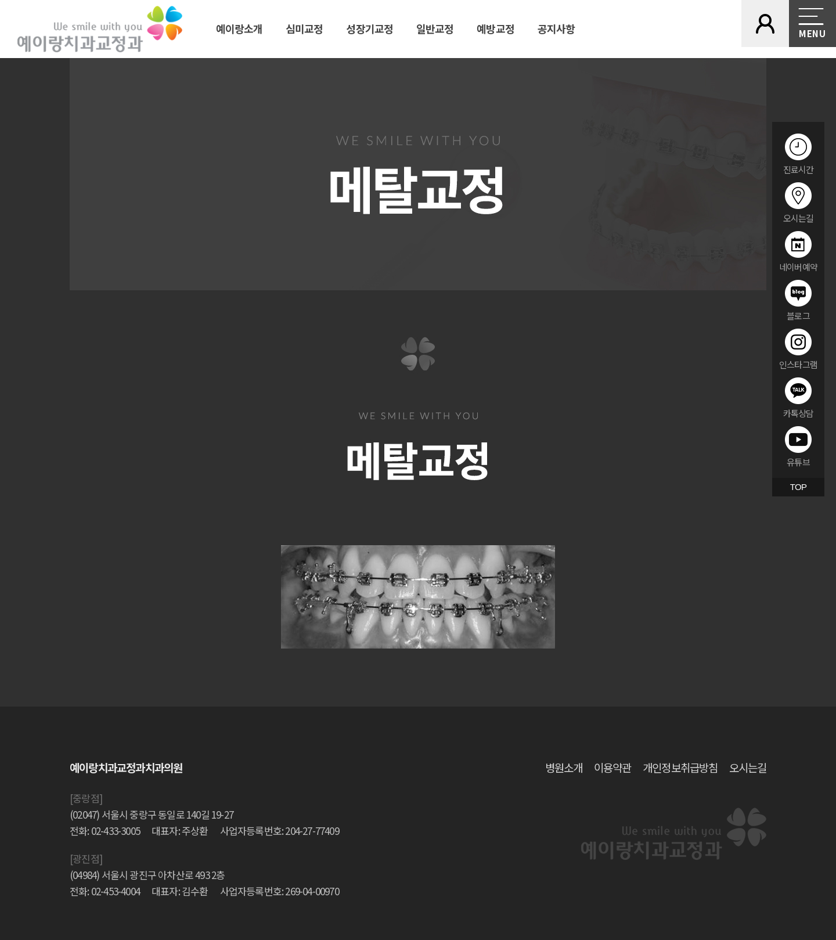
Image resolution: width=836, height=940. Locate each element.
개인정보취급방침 (680, 767)
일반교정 (434, 28)
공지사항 (556, 28)
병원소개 (563, 767)
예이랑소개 (239, 28)
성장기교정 (369, 28)
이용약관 (612, 767)
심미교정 (304, 28)
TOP (798, 487)
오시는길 (747, 767)
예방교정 (495, 28)
